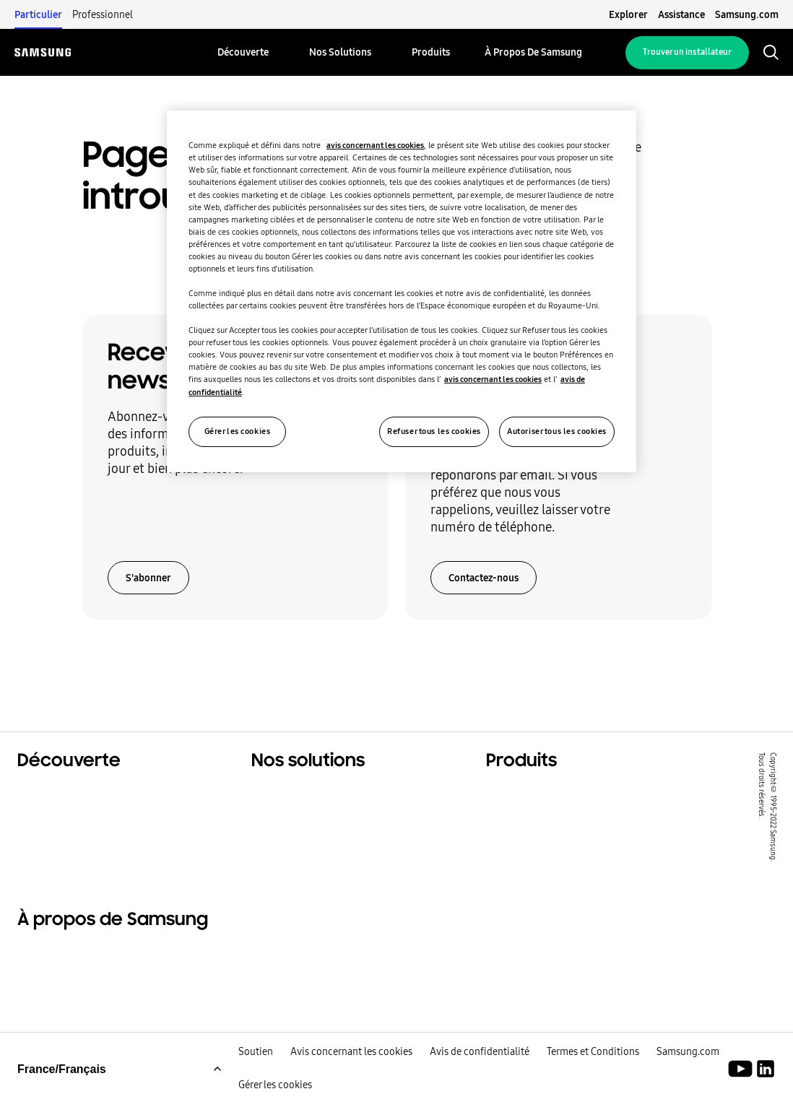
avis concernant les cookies (375, 145)
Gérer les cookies (275, 1097)
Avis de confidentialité (479, 1064)
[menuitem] (243, 52)
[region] (401, 291)
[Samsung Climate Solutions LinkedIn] (765, 1082)
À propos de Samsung (79, 958)
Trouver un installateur (687, 52)
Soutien (255, 1064)
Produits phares (531, 793)
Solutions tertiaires (72, 811)
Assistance (681, 14)
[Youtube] (742, 1082)
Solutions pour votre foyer (325, 793)
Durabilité (45, 829)
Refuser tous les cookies (434, 431)
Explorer (628, 14)
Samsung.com (747, 14)
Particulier (38, 14)
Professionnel (102, 14)
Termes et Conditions (593, 1064)
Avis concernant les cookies (351, 1064)
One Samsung (56, 847)
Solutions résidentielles (84, 793)
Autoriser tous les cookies (557, 431)
